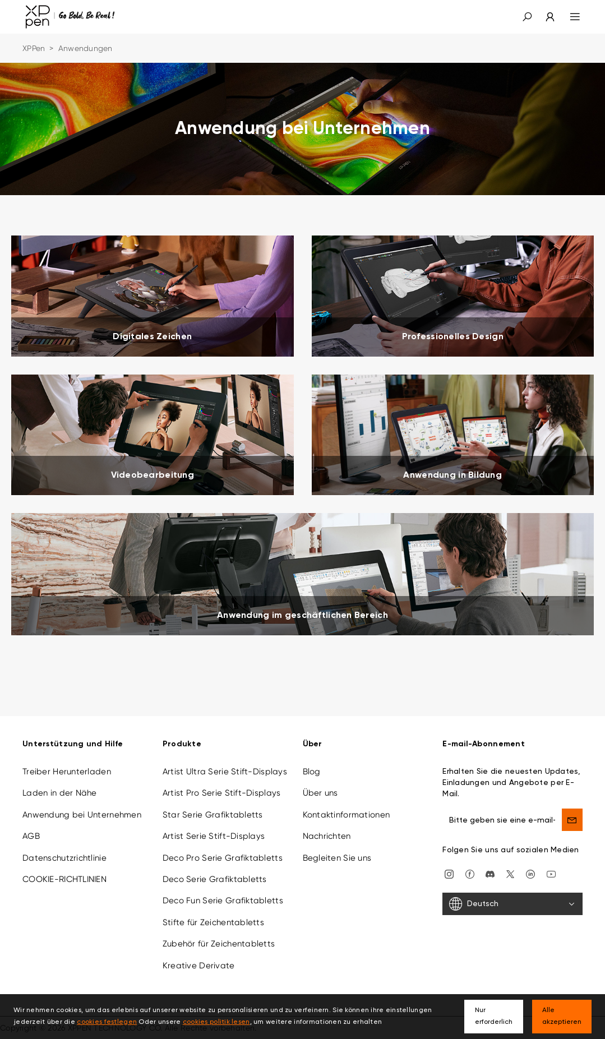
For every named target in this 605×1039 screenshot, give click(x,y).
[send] (572, 820)
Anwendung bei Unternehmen (81, 815)
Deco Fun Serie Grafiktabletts (223, 900)
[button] (527, 17)
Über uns (320, 793)
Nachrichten (327, 836)
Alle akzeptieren (561, 1016)
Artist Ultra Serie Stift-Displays (225, 771)
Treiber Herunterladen (66, 771)
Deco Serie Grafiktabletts (215, 879)
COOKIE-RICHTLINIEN (64, 879)
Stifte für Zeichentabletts (213, 922)
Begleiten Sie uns (337, 858)
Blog (312, 771)
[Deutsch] (512, 904)
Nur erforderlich (493, 1016)
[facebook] (470, 873)
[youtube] (551, 873)
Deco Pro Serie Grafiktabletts (223, 858)
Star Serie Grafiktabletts (213, 815)
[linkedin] (530, 873)
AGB (31, 836)
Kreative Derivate (199, 966)
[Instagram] (449, 873)
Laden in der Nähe (59, 793)
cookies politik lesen (216, 1022)
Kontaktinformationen (346, 815)
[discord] (490, 873)
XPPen (33, 48)
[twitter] (510, 873)
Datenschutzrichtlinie (64, 858)
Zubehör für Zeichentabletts (219, 944)
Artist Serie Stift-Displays (214, 836)
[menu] (568, 17)
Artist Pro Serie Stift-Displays (222, 793)
